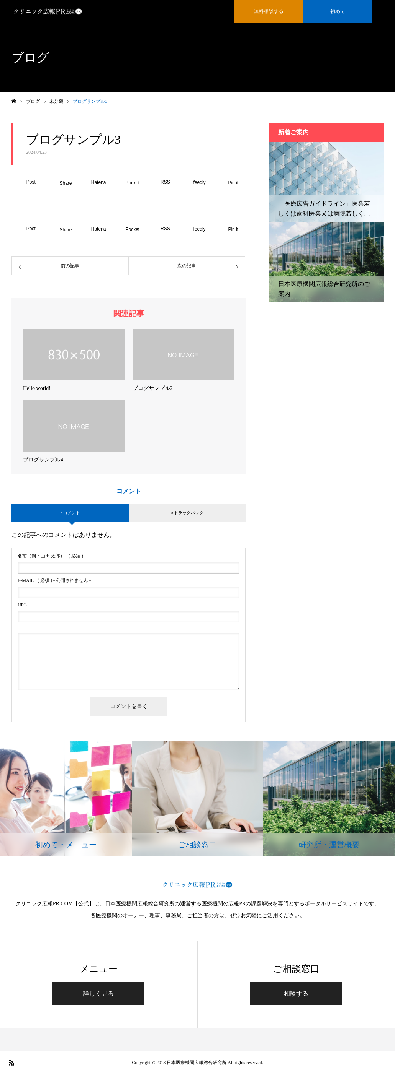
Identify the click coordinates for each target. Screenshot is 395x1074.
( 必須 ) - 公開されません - (54, 580)
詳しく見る (98, 993)
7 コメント (70, 512)
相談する (296, 993)
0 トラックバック (187, 512)
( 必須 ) (50, 556)
